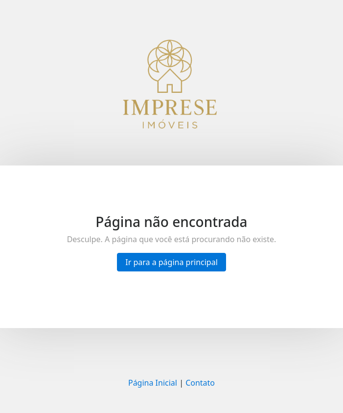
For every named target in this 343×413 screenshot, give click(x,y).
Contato (200, 382)
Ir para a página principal (171, 262)
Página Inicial (152, 382)
